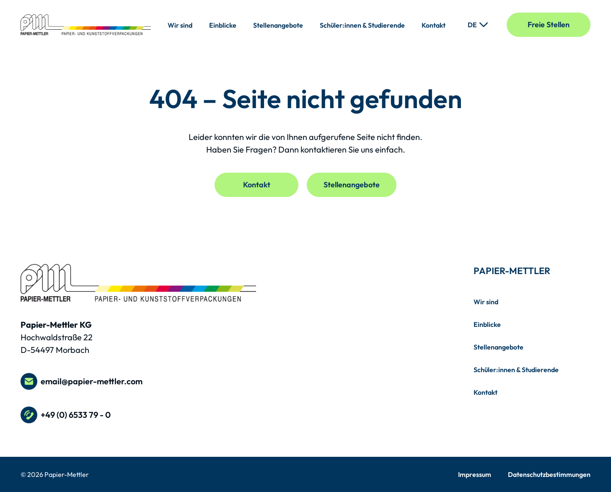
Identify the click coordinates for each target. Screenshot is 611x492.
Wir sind (180, 25)
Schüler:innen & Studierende (362, 25)
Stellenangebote (278, 25)
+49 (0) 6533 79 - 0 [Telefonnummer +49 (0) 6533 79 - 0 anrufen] (66, 415)
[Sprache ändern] (478, 24)
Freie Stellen (549, 24)
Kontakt (433, 25)
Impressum (474, 474)
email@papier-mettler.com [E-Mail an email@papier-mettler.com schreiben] (81, 381)
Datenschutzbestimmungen (549, 474)
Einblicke (222, 25)
